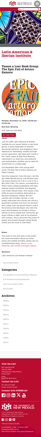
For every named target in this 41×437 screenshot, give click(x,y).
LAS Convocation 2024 (13, 284)
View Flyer (8, 135)
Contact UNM (23, 427)
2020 (5, 329)
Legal (14, 427)
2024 (5, 310)
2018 (5, 338)
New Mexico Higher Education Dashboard (17, 431)
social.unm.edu (13, 423)
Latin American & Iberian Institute (17, 54)
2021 (5, 324)
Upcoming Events (10, 263)
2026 (5, 301)
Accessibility (6, 427)
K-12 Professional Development (16, 279)
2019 (5, 333)
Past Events (8, 289)
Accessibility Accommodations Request (20, 275)
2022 (5, 319)
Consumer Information (10, 429)
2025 (5, 305)
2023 (5, 315)
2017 (5, 342)
